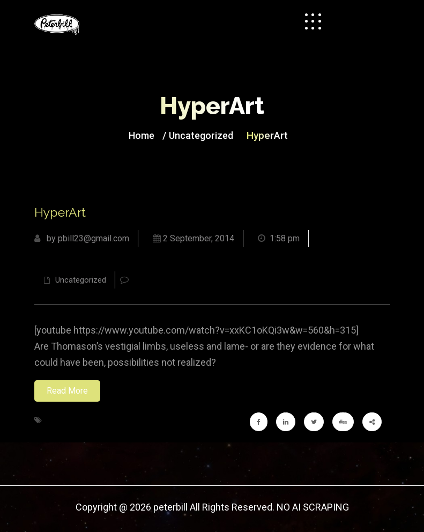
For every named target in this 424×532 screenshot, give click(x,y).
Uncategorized (201, 135)
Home (141, 135)
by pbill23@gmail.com (81, 238)
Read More (67, 391)
